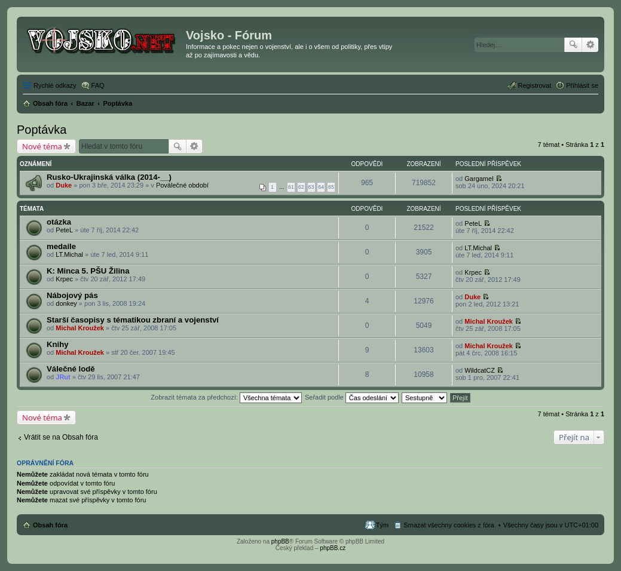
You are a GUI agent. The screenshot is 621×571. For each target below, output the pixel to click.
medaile (61, 246)
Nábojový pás (72, 295)
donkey (66, 303)
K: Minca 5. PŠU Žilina (88, 270)
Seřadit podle (352, 397)
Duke (64, 185)
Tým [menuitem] (382, 525)
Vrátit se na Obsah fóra (61, 437)
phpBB (280, 541)
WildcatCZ (479, 370)
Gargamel (478, 178)
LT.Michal (69, 254)
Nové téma (42, 146)
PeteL (64, 230)
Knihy (58, 344)
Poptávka (41, 129)
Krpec (64, 279)
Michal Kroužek (80, 327)
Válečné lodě (71, 368)
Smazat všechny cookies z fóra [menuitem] (448, 525)
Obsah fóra (50, 525)
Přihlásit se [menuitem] (582, 85)
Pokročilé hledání (590, 45)
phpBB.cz (332, 548)
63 (311, 187)
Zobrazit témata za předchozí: (226, 397)
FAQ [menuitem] (98, 85)
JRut (63, 376)
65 (331, 187)
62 (301, 187)
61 (291, 187)
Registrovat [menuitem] (535, 85)
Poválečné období (182, 185)
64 (321, 187)
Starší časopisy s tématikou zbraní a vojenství (133, 319)
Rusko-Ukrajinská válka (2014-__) (109, 177)
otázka (59, 221)
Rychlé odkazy (55, 85)
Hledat (573, 45)
